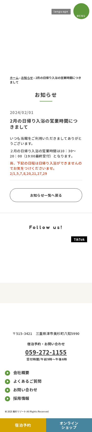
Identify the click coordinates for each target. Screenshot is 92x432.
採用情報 (21, 398)
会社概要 (21, 372)
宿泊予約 (28, 425)
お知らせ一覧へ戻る (46, 195)
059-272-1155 (46, 352)
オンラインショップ (69, 425)
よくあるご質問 (27, 381)
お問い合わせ (25, 390)
